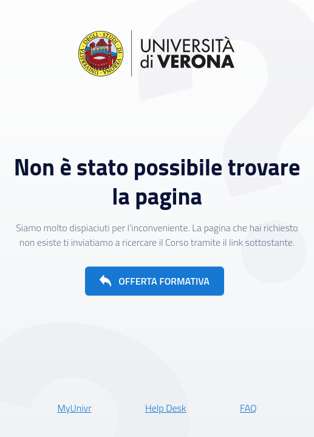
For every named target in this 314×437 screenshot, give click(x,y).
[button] (154, 281)
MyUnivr (74, 408)
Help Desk (165, 408)
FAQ (248, 408)
